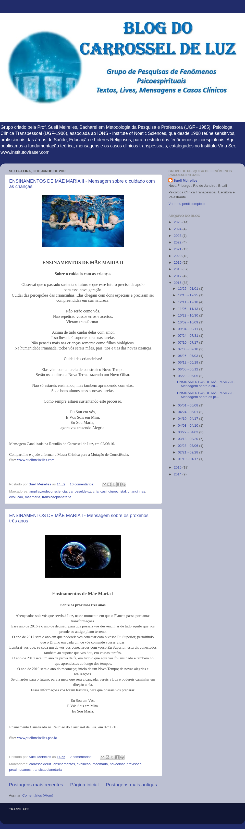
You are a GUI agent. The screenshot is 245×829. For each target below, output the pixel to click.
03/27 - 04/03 (188, 432)
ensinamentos (64, 764)
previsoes (134, 764)
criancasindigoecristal (109, 491)
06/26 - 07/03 (188, 356)
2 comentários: (81, 757)
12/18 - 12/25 (188, 295)
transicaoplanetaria (56, 497)
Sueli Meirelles (186, 180)
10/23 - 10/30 (188, 315)
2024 (178, 229)
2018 (178, 269)
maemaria (32, 497)
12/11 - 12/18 (188, 302)
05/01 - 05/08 (188, 405)
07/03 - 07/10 (188, 349)
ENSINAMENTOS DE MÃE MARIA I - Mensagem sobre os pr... (206, 395)
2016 (178, 283)
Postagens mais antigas (131, 784)
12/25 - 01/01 (188, 288)
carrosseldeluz (80, 491)
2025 (178, 222)
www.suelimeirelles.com (36, 460)
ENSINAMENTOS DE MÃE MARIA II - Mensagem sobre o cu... (206, 384)
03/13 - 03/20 (188, 439)
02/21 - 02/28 (188, 452)
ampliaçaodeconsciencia (48, 491)
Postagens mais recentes (36, 784)
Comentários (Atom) (37, 795)
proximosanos (20, 770)
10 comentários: (82, 484)
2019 (178, 262)
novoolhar (117, 764)
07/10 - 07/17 (188, 342)
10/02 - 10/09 (188, 322)
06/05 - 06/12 (188, 369)
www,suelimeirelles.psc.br (37, 738)
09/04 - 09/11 (188, 329)
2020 (178, 256)
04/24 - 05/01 (188, 412)
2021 (178, 249)
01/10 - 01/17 (188, 459)
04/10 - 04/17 (188, 419)
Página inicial (84, 784)
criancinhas (136, 491)
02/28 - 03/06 (188, 446)
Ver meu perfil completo (186, 204)
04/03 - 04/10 (188, 425)
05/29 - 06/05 (188, 376)
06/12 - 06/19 (188, 362)
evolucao (16, 497)
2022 (178, 242)
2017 (178, 276)
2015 (178, 467)
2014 (178, 474)
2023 (178, 236)
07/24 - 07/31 (188, 335)
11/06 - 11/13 (188, 309)
